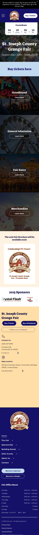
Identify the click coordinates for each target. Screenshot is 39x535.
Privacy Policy (6, 524)
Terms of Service (7, 528)
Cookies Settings (7, 531)
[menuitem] (19, 436)
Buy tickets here (20, 69)
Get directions (7, 371)
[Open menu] (3, 15)
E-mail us (5, 353)
